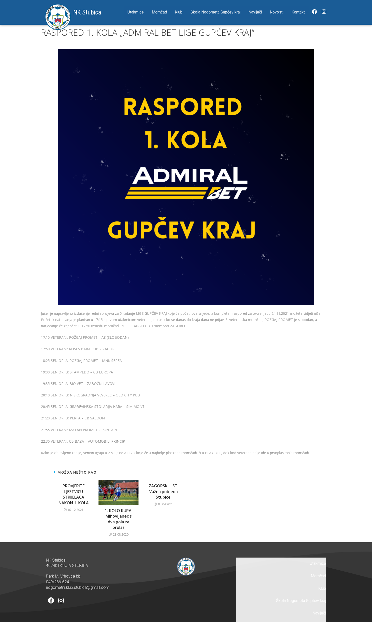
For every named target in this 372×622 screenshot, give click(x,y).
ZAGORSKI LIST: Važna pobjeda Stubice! (163, 491)
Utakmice (136, 12)
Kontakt (298, 12)
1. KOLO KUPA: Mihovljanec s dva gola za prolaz (118, 519)
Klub (178, 12)
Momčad (159, 12)
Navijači (255, 12)
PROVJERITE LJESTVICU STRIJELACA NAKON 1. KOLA (73, 494)
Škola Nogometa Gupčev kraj (215, 12)
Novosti (277, 12)
